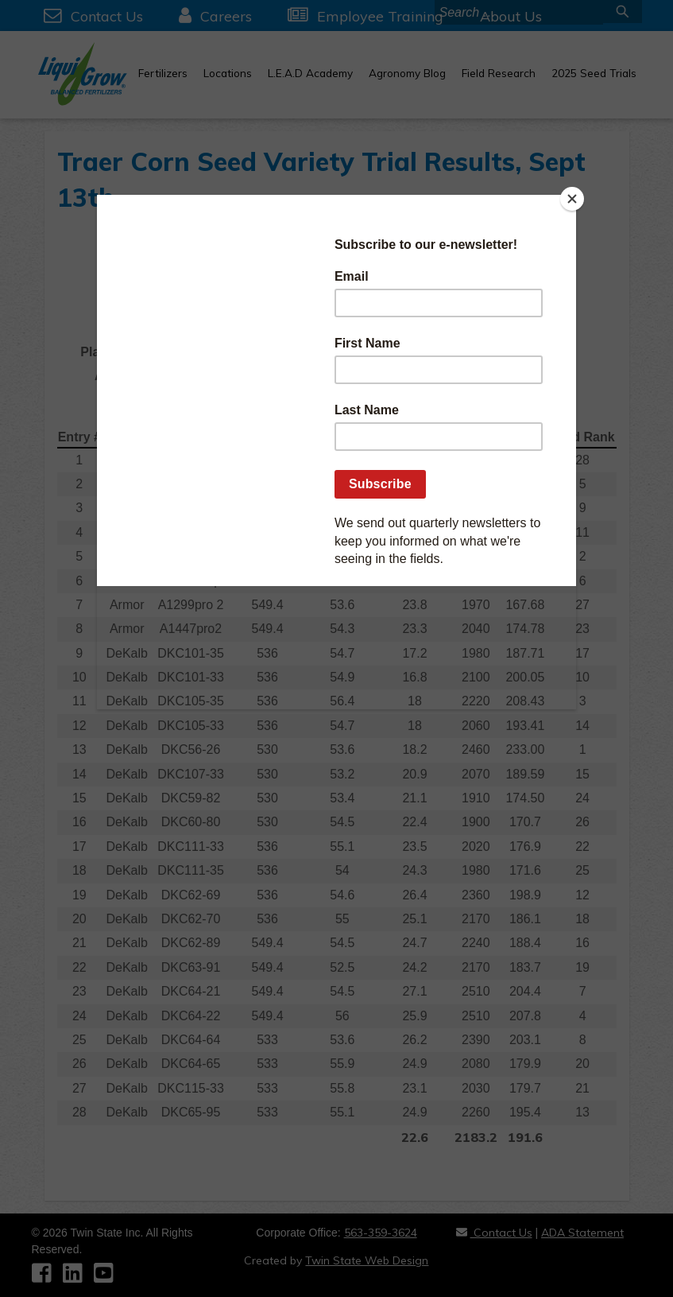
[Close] (572, 199)
